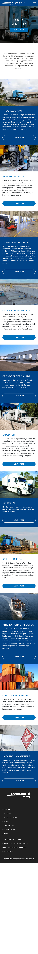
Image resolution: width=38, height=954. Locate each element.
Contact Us (19, 30)
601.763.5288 (7, 852)
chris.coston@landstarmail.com (14, 848)
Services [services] (6, 810)
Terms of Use (8, 826)
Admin (5, 834)
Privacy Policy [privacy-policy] (8, 830)
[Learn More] (19, 137)
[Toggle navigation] (34, 3)
